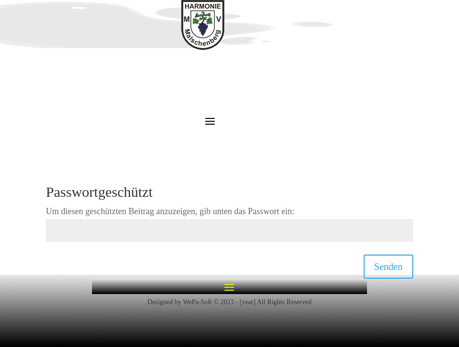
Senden (388, 266)
